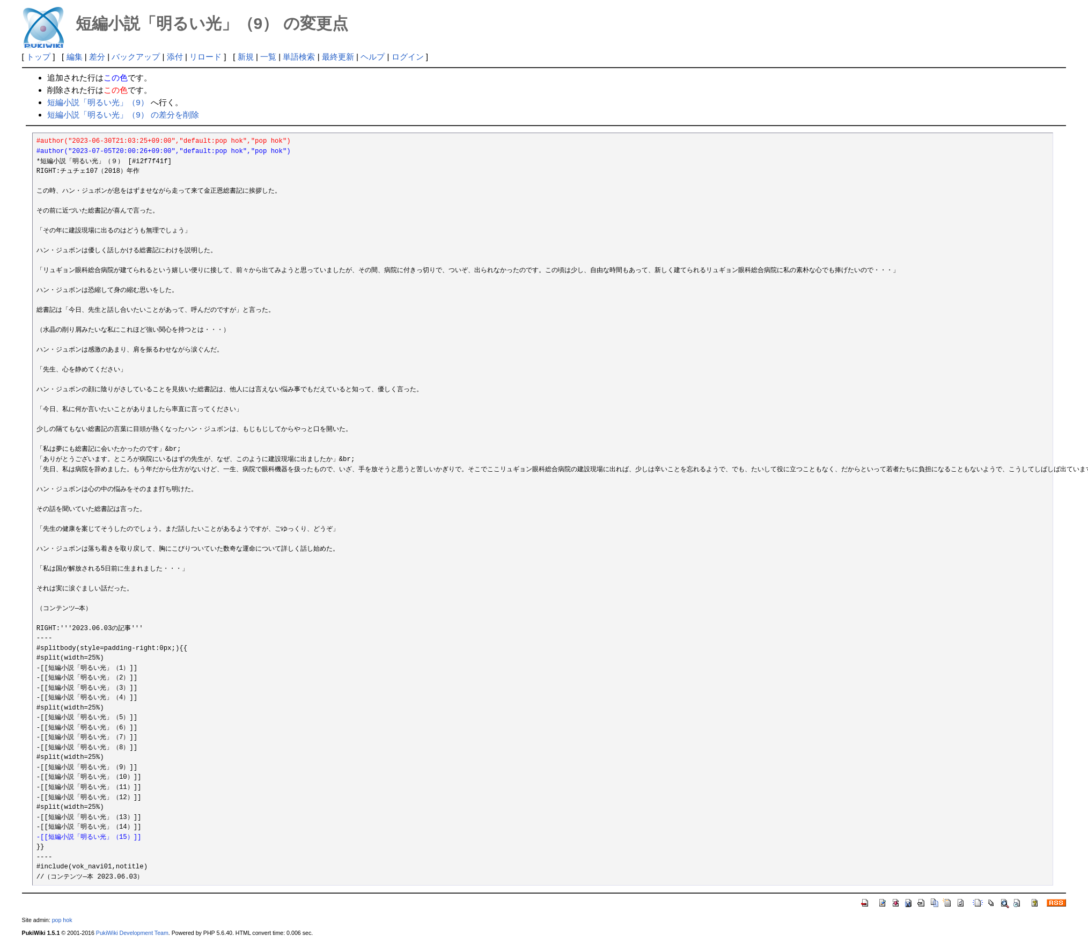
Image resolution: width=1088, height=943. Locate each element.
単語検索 (299, 56)
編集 (75, 56)
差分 (97, 56)
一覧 (268, 56)
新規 (246, 56)
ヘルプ (373, 56)
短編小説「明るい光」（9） (97, 102)
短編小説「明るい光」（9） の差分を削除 (123, 114)
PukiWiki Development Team (132, 933)
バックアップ (136, 56)
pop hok (62, 920)
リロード (205, 56)
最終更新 (338, 56)
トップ (38, 56)
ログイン (408, 56)
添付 (175, 56)
